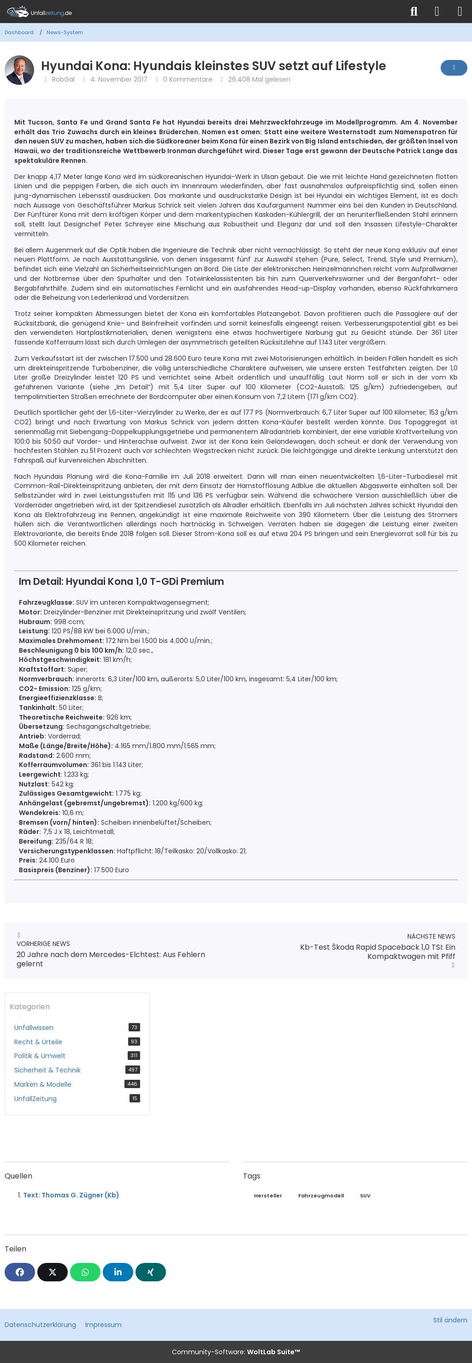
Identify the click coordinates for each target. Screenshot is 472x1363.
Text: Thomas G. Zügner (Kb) (71, 1195)
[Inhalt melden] (454, 68)
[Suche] (414, 11)
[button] (118, 1272)
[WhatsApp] (85, 1272)
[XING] (151, 1272)
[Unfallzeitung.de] (201, 11)
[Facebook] (20, 1272)
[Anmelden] (437, 11)
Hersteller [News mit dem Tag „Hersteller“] (268, 1195)
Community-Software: (236, 1352)
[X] (52, 1272)
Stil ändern (450, 1320)
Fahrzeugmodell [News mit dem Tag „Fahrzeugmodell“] (321, 1195)
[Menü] (460, 11)
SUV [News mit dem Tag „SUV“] (365, 1195)
